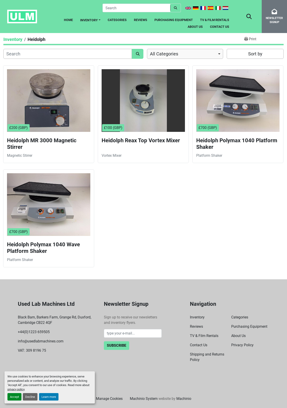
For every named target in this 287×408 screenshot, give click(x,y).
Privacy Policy (242, 345)
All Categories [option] (164, 54)
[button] (90, 19)
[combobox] (185, 54)
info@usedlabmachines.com (40, 341)
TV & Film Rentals (214, 20)
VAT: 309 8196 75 (32, 350)
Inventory (89, 20)
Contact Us (219, 26)
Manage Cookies (109, 398)
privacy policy (15, 389)
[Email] (133, 333)
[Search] (136, 8)
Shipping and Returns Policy (207, 357)
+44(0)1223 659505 (34, 332)
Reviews (140, 20)
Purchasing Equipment (173, 20)
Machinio (183, 398)
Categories (117, 20)
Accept (14, 397)
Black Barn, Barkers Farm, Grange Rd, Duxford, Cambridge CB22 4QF (54, 320)
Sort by (255, 54)
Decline (30, 397)
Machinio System (144, 398)
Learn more (49, 397)
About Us (195, 26)
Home (68, 20)
